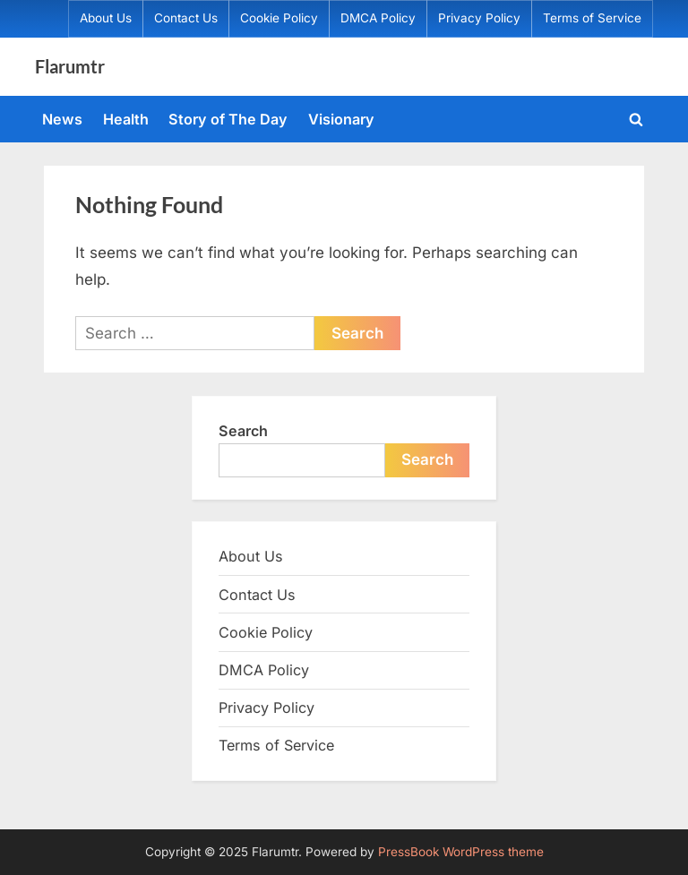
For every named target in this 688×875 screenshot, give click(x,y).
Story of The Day (228, 119)
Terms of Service (592, 18)
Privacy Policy (479, 18)
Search (243, 431)
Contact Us (186, 18)
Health (126, 119)
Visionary (341, 119)
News (62, 119)
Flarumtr (70, 66)
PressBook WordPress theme (461, 852)
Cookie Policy (279, 18)
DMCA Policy (378, 18)
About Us (106, 18)
